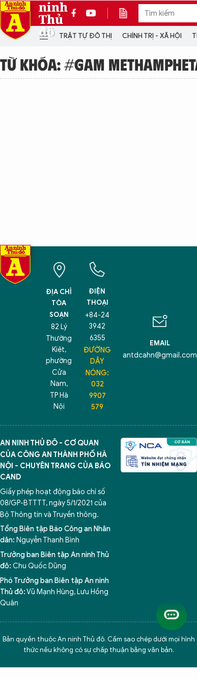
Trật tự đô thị (85, 35)
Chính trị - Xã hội (152, 35)
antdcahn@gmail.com (160, 355)
